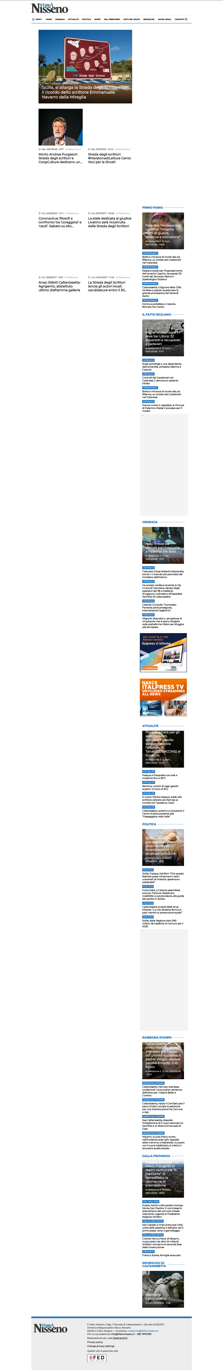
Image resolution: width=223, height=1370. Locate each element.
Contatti (179, 19)
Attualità (73, 19)
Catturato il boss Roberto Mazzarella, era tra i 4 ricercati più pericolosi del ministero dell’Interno (163, 574)
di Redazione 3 (153, 241)
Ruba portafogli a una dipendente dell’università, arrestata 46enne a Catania (161, 366)
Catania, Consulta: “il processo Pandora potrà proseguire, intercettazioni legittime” (159, 607)
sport (97, 19)
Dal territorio (112, 19)
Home (49, 19)
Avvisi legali (164, 19)
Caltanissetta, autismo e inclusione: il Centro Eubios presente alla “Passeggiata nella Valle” (163, 813)
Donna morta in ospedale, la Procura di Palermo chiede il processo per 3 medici (163, 408)
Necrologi (148, 19)
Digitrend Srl (120, 1338)
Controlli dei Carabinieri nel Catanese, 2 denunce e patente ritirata (160, 380)
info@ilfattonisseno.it (123, 1334)
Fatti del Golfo (131, 19)
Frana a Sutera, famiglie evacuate (161, 1255)
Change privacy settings (100, 1346)
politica (86, 19)
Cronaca (60, 19)
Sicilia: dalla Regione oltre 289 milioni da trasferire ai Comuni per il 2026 (162, 923)
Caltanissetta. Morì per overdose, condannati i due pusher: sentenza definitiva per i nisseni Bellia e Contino (162, 1091)
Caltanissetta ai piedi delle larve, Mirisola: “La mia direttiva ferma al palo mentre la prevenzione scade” (162, 909)
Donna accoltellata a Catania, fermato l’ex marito (159, 305)
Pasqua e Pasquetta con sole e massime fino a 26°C (159, 777)
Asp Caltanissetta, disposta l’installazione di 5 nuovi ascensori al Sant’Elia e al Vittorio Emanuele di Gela (162, 1124)
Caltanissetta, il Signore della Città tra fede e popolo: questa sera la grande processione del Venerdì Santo (161, 292)
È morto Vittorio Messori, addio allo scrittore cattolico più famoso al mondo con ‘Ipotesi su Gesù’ (162, 799)
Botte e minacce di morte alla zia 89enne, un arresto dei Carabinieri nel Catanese (161, 259)
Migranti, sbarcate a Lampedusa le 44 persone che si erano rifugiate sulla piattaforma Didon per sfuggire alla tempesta (163, 623)
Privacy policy (95, 1342)
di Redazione (69, 83)
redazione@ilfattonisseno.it (143, 1330)
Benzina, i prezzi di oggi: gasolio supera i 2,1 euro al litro (160, 788)
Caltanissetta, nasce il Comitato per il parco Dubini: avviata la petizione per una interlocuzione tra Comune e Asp (163, 1108)
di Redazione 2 (72, 149)
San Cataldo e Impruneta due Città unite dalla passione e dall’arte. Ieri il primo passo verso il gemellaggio (162, 1227)
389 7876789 (144, 1334)
